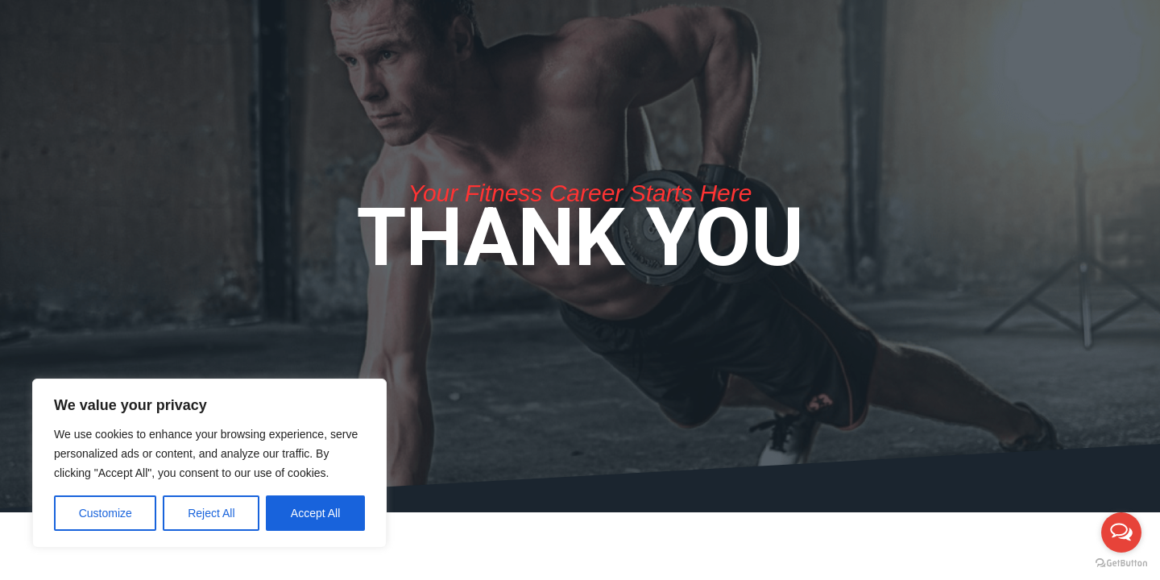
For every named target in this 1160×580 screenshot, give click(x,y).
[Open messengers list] (1121, 532)
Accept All (315, 513)
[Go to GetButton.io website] (1121, 563)
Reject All (211, 513)
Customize (105, 513)
